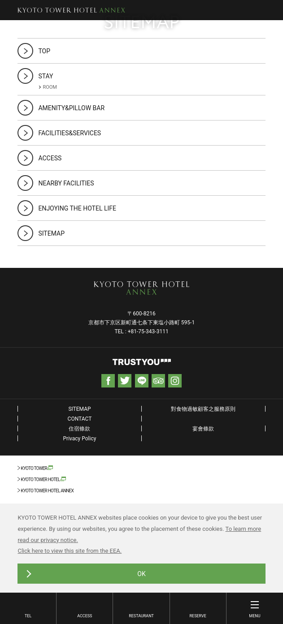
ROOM (50, 87)
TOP (44, 51)
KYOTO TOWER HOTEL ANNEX (47, 490)
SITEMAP (51, 233)
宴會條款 (203, 429)
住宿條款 (79, 429)
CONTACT (80, 419)
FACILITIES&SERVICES (69, 133)
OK (141, 573)
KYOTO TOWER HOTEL (40, 479)
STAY (45, 76)
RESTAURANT (141, 616)
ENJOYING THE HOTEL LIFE (77, 208)
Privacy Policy (79, 438)
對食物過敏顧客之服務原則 (203, 409)
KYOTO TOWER (34, 468)
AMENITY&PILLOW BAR (71, 108)
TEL (28, 616)
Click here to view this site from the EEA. (69, 550)
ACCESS (84, 616)
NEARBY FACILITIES (66, 183)
